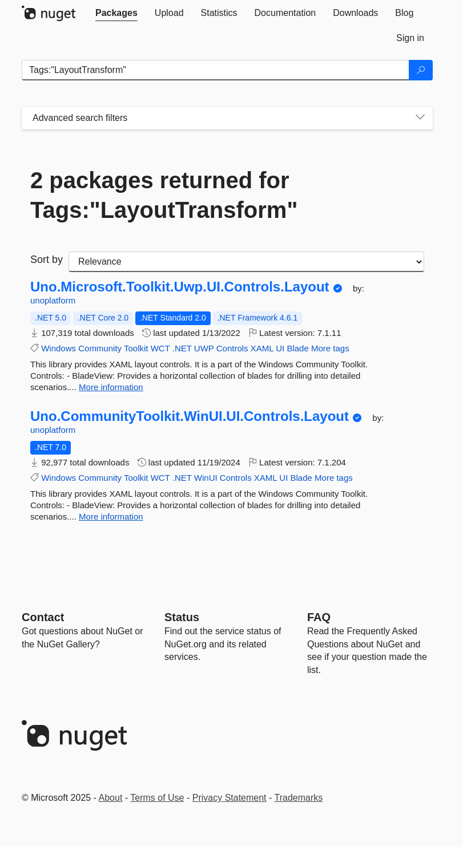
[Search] (421, 70)
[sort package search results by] (246, 262)
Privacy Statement (229, 798)
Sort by (46, 259)
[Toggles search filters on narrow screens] (420, 118)
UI (280, 348)
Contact (43, 617)
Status (181, 617)
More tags (330, 348)
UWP (204, 348)
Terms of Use (157, 798)
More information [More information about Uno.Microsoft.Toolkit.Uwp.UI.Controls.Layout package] (111, 387)
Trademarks (299, 798)
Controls (232, 348)
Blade (297, 348)
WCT (160, 348)
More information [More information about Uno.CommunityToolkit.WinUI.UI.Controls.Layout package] (111, 516)
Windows (58, 348)
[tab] (116, 13)
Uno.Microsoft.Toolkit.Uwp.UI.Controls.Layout (179, 287)
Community (100, 348)
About (111, 798)
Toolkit (136, 348)
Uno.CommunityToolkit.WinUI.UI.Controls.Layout (189, 416)
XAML (262, 348)
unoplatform (52, 300)
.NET (182, 348)
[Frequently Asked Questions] (319, 617)
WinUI (206, 478)
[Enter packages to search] (215, 70)
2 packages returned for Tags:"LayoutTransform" (163, 195)
